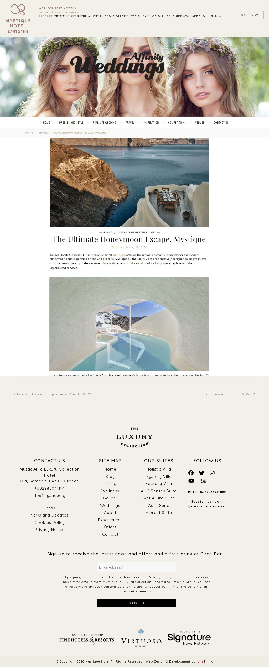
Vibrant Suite (159, 512)
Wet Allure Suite (158, 498)
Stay (110, 476)
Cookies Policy (49, 522)
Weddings (110, 505)
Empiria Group (184, 582)
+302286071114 (49, 488)
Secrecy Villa (158, 483)
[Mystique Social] (191, 473)
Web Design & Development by (179, 661)
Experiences (110, 519)
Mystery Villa (159, 476)
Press (49, 508)
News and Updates (49, 515)
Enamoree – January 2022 (228, 394)
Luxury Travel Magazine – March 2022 (52, 394)
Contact (110, 534)
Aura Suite (158, 505)
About (110, 512)
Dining (110, 483)
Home (110, 469)
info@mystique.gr (49, 495)
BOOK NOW (250, 15)
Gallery (110, 498)
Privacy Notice (50, 529)
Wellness (110, 490)
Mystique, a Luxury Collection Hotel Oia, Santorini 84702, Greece (49, 475)
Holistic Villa (158, 469)
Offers (110, 526)
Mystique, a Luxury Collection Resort (132, 582)
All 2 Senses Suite (159, 490)
